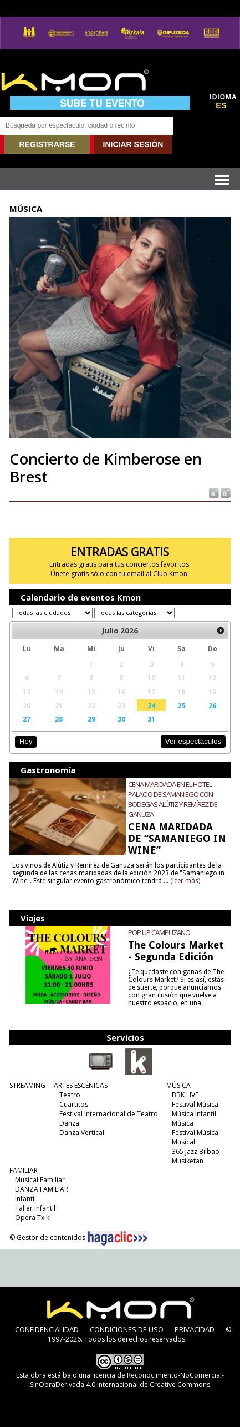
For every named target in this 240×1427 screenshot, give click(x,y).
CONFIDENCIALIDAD (47, 1329)
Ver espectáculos (193, 741)
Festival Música (195, 1104)
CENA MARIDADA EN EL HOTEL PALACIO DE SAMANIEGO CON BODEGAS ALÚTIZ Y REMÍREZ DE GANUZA (172, 799)
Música (182, 1123)
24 (151, 705)
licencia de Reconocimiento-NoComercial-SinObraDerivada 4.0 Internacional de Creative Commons (127, 1379)
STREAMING (27, 1085)
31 (151, 718)
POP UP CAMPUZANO (159, 932)
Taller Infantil (35, 1208)
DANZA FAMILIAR (41, 1189)
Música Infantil (194, 1113)
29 (91, 718)
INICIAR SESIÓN (133, 144)
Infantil (25, 1198)
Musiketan (187, 1161)
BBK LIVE (185, 1095)
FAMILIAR (23, 1170)
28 (59, 718)
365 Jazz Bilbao (195, 1151)
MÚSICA (178, 1085)
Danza (69, 1123)
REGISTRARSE (47, 144)
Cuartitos (73, 1104)
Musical (183, 1142)
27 (26, 718)
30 (121, 718)
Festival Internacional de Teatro (108, 1113)
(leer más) (185, 881)
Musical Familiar (40, 1179)
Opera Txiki (33, 1217)
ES (221, 105)
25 (181, 705)
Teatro (69, 1095)
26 (212, 705)
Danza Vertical (81, 1132)
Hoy (25, 741)
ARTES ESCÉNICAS (81, 1085)
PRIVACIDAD (195, 1329)
